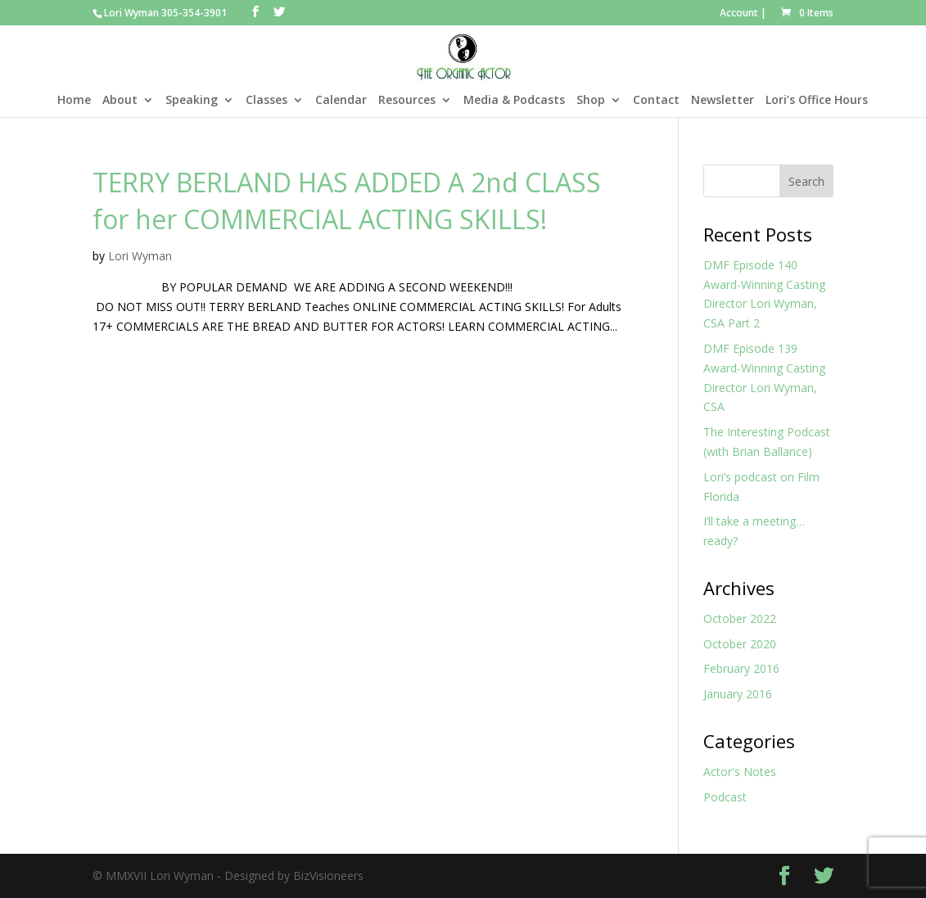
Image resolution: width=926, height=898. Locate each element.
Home (74, 100)
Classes (266, 100)
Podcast (725, 797)
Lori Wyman (140, 256)
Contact (656, 100)
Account (739, 13)
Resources (407, 100)
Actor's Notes (739, 771)
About (120, 100)
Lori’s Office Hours (817, 100)
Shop (590, 100)
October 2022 (739, 618)
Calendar (341, 100)
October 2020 (739, 644)
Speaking (191, 100)
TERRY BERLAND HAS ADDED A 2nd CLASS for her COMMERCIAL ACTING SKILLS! (347, 201)
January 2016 (737, 694)
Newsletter (722, 100)
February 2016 (741, 668)
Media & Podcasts (514, 100)
